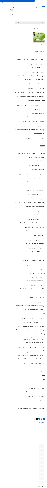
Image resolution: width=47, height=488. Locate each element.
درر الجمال (11, 9)
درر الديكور (11, 10)
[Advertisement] (30, 15)
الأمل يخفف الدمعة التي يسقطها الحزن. (38, 28)
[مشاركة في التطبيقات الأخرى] (35, 419)
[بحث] (2, 3)
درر (39, 2)
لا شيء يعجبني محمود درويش (35, 481)
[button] (41, 419)
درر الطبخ (12, 14)
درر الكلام (43, 6)
